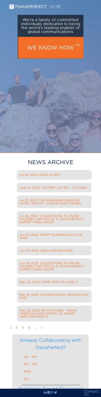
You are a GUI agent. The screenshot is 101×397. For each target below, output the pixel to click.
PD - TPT (30, 357)
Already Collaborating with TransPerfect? (50, 344)
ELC (27, 379)
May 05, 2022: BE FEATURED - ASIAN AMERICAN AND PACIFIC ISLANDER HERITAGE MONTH (47, 313)
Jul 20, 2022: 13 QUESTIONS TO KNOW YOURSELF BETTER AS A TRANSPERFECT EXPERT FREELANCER (51, 219)
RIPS (27, 372)
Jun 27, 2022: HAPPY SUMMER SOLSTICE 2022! (50, 236)
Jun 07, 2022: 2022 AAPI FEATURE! (46, 250)
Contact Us (91, 393)
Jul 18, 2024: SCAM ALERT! (39, 174)
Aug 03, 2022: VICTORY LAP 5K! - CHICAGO (53, 187)
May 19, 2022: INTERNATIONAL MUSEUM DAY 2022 (53, 296)
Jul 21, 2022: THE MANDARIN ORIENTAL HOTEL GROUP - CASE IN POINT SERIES (50, 202)
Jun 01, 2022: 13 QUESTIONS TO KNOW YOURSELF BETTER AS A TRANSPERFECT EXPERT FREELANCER (51, 266)
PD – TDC (31, 364)
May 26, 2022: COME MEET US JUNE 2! (48, 282)
